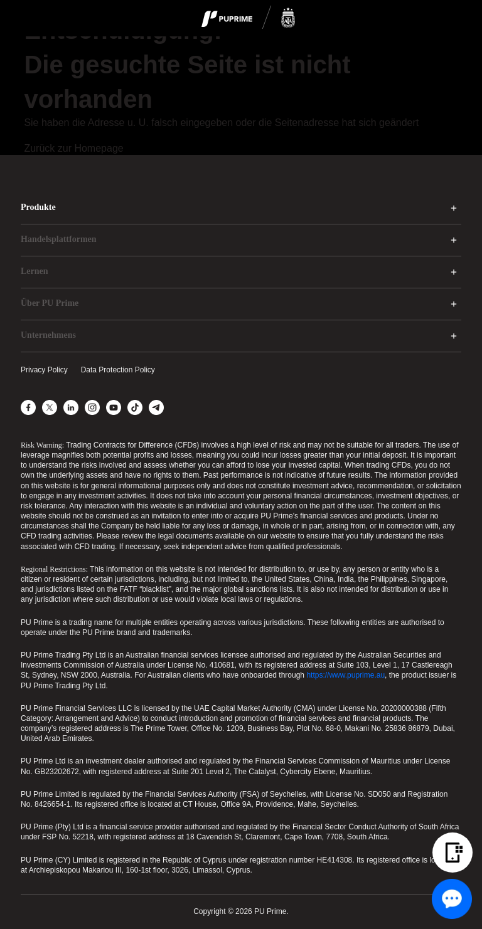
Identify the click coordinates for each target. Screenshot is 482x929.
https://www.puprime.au (345, 675)
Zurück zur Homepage (73, 148)
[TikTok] (134, 407)
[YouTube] (113, 407)
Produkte (38, 207)
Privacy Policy (44, 369)
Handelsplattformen (59, 239)
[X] (49, 407)
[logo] (248, 18)
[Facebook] (28, 407)
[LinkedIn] (70, 407)
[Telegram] (156, 407)
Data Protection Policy (118, 369)
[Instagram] (92, 407)
